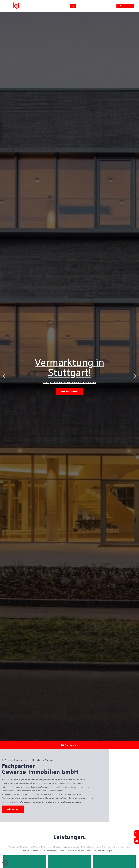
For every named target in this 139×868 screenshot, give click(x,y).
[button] (3, 376)
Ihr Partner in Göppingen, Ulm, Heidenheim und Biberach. (27, 760)
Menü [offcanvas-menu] (73, 6)
